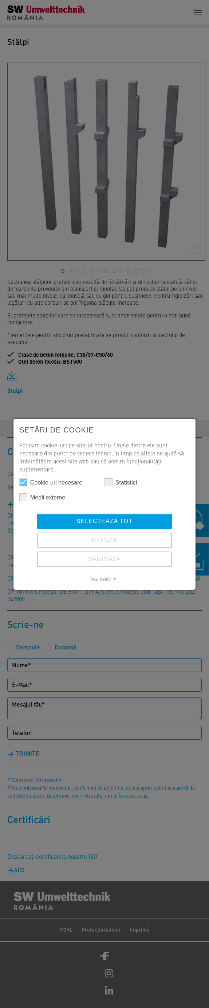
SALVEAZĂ (104, 559)
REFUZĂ (104, 540)
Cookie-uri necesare (50, 482)
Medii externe (42, 497)
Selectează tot (104, 521)
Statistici (120, 482)
